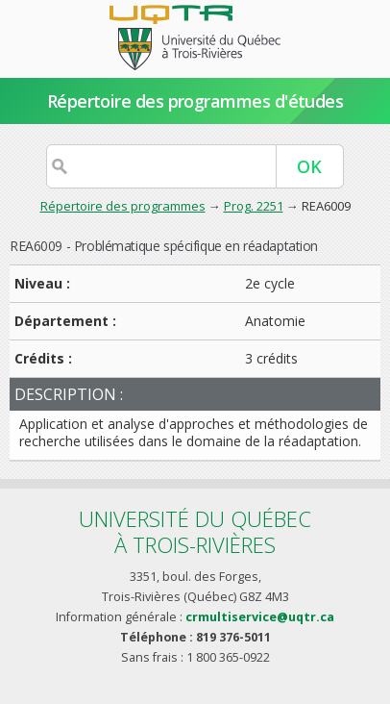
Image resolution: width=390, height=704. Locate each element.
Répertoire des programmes (123, 205)
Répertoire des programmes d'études (195, 101)
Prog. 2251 (253, 205)
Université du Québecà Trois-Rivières (195, 531)
